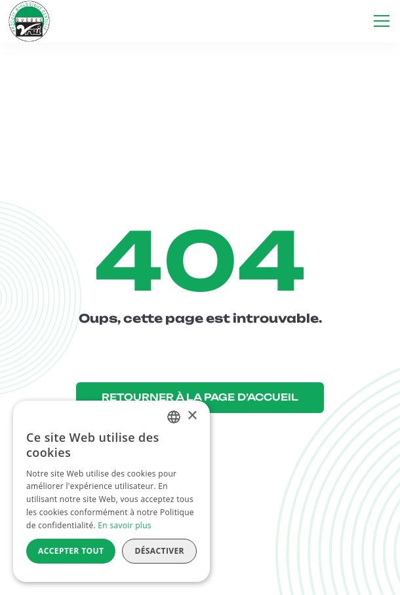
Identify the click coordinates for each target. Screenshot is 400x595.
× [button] (192, 416)
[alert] (111, 491)
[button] (379, 21)
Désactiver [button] (159, 550)
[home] (29, 21)
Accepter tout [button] (71, 550)
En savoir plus (124, 525)
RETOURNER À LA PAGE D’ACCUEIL (200, 397)
